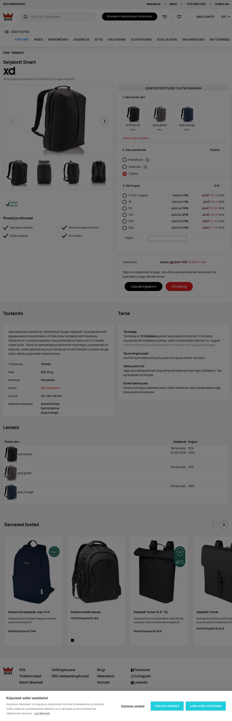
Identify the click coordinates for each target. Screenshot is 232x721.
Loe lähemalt (41, 713)
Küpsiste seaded (132, 706)
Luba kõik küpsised (206, 706)
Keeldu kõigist (167, 706)
